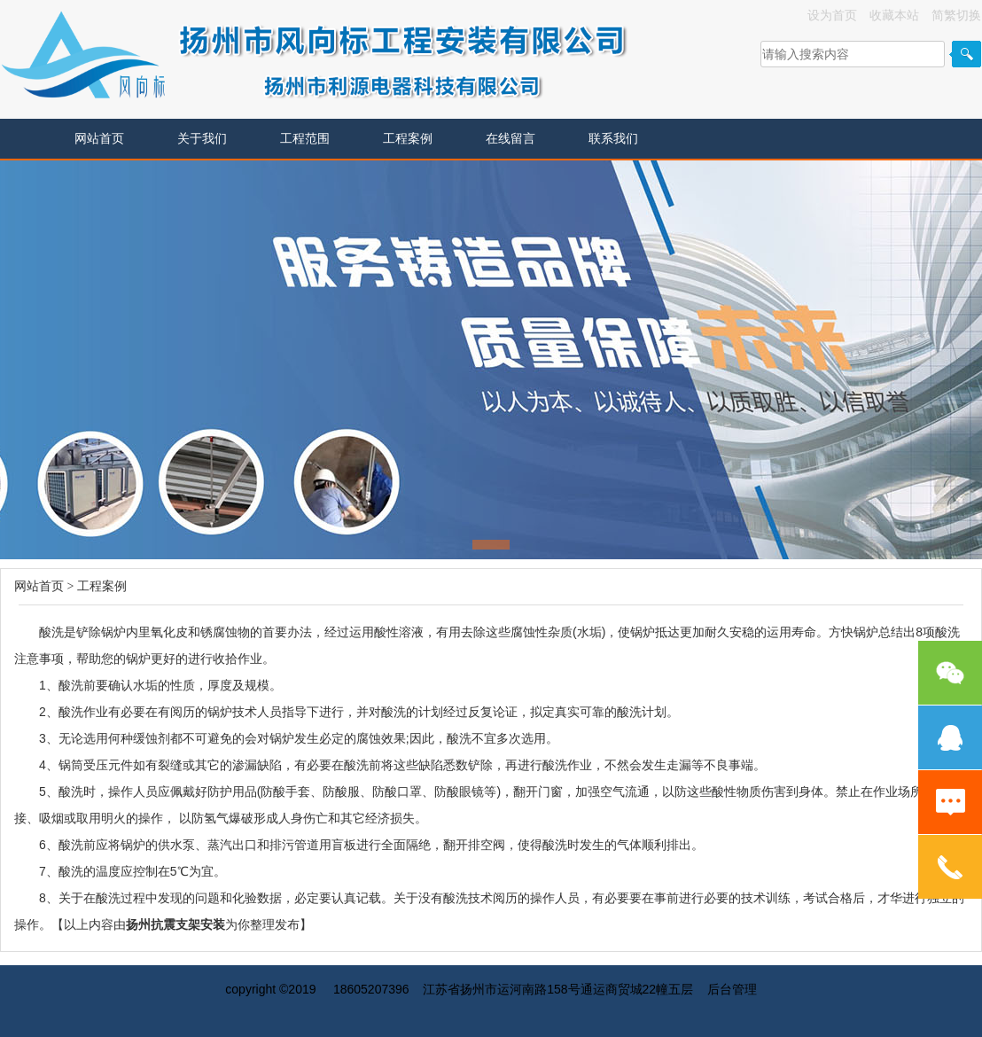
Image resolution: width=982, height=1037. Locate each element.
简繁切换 (956, 15)
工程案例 (408, 138)
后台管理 (732, 989)
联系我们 (613, 138)
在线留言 (510, 138)
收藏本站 (894, 15)
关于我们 (202, 138)
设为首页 (832, 15)
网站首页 (99, 138)
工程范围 (305, 138)
